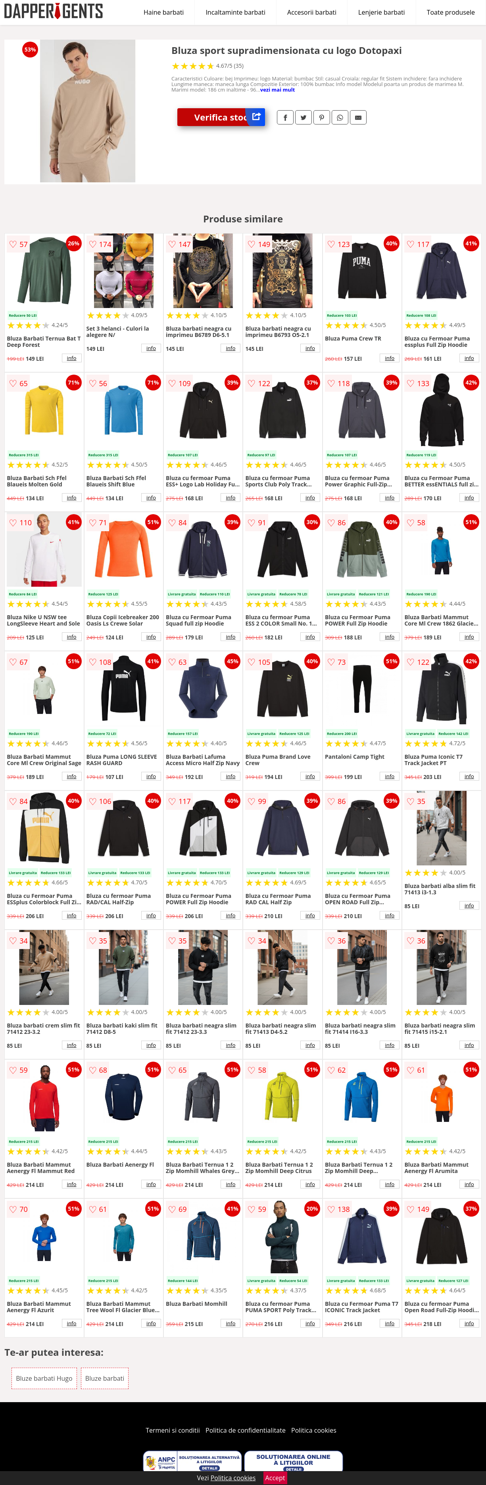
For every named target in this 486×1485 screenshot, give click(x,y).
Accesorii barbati (311, 12)
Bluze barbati (104, 1378)
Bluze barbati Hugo (44, 1378)
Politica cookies (313, 1430)
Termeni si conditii (173, 1430)
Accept (275, 1478)
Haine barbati (164, 12)
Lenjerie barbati (381, 12)
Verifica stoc (229, 117)
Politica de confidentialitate (246, 1430)
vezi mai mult (277, 89)
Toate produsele (451, 12)
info (72, 358)
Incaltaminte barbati (235, 12)
